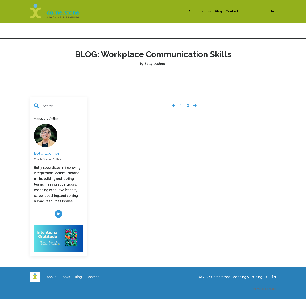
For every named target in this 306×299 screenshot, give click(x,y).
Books (206, 11)
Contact (232, 11)
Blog (218, 11)
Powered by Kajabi (264, 288)
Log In (269, 11)
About (192, 11)
